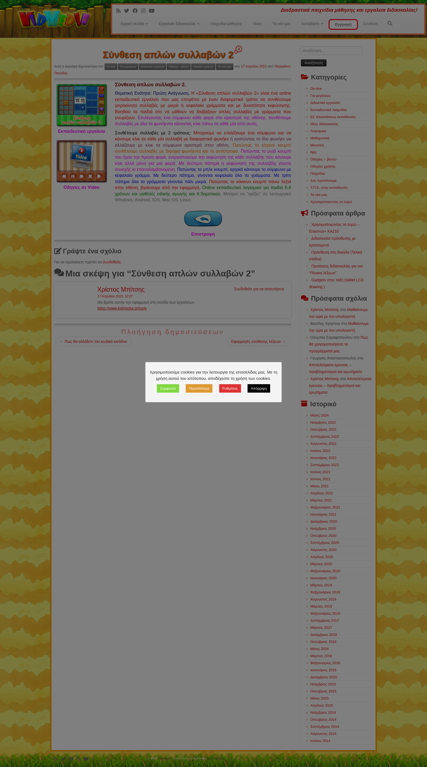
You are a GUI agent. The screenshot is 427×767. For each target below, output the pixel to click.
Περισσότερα (199, 388)
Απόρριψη (259, 388)
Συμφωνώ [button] (168, 388)
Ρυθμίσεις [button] (230, 388)
